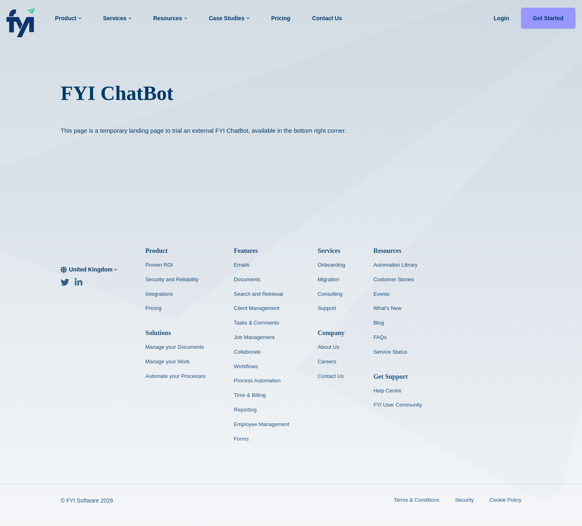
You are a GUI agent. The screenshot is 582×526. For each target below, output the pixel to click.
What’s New (387, 308)
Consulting (330, 294)
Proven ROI (159, 265)
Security (464, 500)
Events (381, 294)
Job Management (254, 337)
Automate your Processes (176, 376)
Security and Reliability (172, 279)
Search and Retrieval (258, 294)
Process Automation (257, 381)
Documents (247, 279)
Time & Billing (250, 395)
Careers (327, 361)
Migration (328, 279)
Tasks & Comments (256, 323)
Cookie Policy (505, 500)
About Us (328, 347)
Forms (241, 439)
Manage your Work (168, 361)
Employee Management (261, 424)
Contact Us (327, 18)
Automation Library (395, 265)
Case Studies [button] (229, 18)
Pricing (280, 18)
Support (327, 308)
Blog (378, 323)
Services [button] (117, 18)
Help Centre (387, 391)
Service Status (390, 352)
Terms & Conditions (416, 500)
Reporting (245, 410)
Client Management (257, 308)
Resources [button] (170, 18)
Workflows (246, 366)
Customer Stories (393, 279)
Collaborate (247, 352)
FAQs (380, 337)
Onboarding (331, 265)
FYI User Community (397, 405)
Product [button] (68, 18)
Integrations (159, 294)
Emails (242, 265)
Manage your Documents (175, 347)
